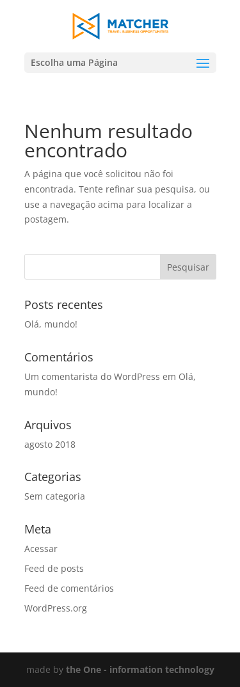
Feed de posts (54, 568)
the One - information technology (140, 669)
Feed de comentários (69, 588)
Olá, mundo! (50, 324)
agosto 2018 (50, 444)
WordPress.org (55, 608)
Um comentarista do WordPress (92, 376)
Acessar (41, 548)
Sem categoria (54, 496)
